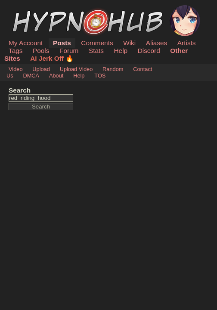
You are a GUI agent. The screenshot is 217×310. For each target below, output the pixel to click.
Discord (149, 50)
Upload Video (76, 69)
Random (112, 69)
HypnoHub (32, 10)
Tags (15, 50)
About (56, 75)
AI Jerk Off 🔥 (52, 58)
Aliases (156, 42)
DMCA (31, 75)
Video (16, 69)
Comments (97, 42)
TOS (99, 75)
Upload (41, 69)
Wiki (129, 42)
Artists (186, 42)
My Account (26, 42)
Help (121, 50)
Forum (68, 50)
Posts (62, 42)
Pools (41, 50)
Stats (96, 50)
